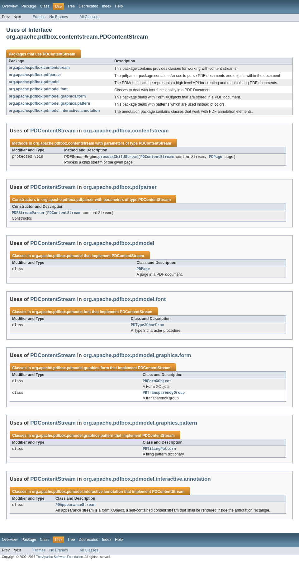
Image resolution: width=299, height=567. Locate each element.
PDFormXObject (157, 383)
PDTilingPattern (159, 452)
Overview (10, 6)
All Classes (88, 17)
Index (106, 6)
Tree (71, 6)
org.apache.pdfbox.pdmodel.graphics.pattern (49, 103)
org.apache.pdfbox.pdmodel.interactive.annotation (54, 110)
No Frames (58, 17)
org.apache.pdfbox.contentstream (39, 67)
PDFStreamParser (28, 213)
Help (119, 6)
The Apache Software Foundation (59, 561)
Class (44, 6)
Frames (39, 17)
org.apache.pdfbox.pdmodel (34, 82)
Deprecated (88, 6)
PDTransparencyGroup (164, 395)
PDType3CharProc (147, 327)
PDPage (215, 157)
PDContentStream (59, 54)
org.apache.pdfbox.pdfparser (35, 75)
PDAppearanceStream (75, 509)
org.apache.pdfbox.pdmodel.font (38, 89)
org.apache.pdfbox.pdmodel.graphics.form (47, 96)
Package (28, 6)
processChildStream (118, 157)
